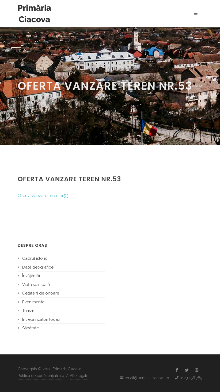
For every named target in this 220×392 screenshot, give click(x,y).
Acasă (197, 86)
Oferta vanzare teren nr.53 (43, 195)
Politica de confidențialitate (41, 376)
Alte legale (79, 376)
